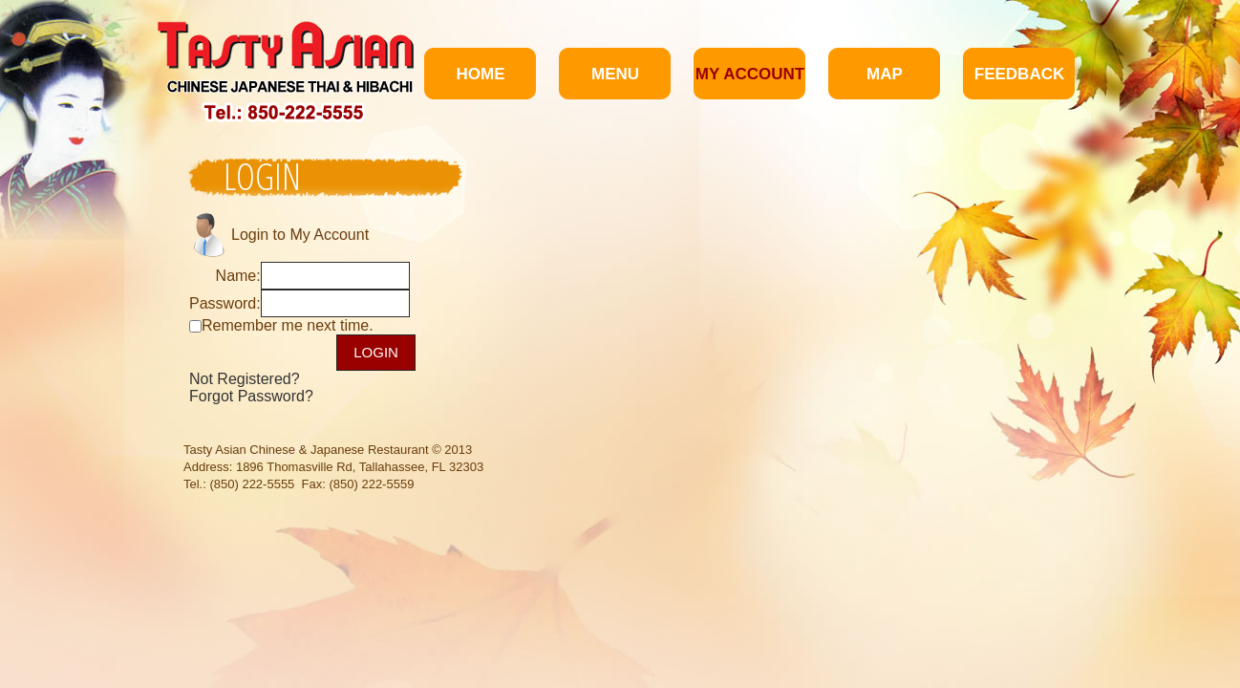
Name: (238, 276)
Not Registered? (244, 379)
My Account (749, 74)
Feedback (1019, 74)
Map (884, 74)
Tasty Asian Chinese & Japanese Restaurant (306, 449)
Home (481, 74)
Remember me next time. (288, 325)
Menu (615, 74)
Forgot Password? (251, 396)
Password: (225, 303)
